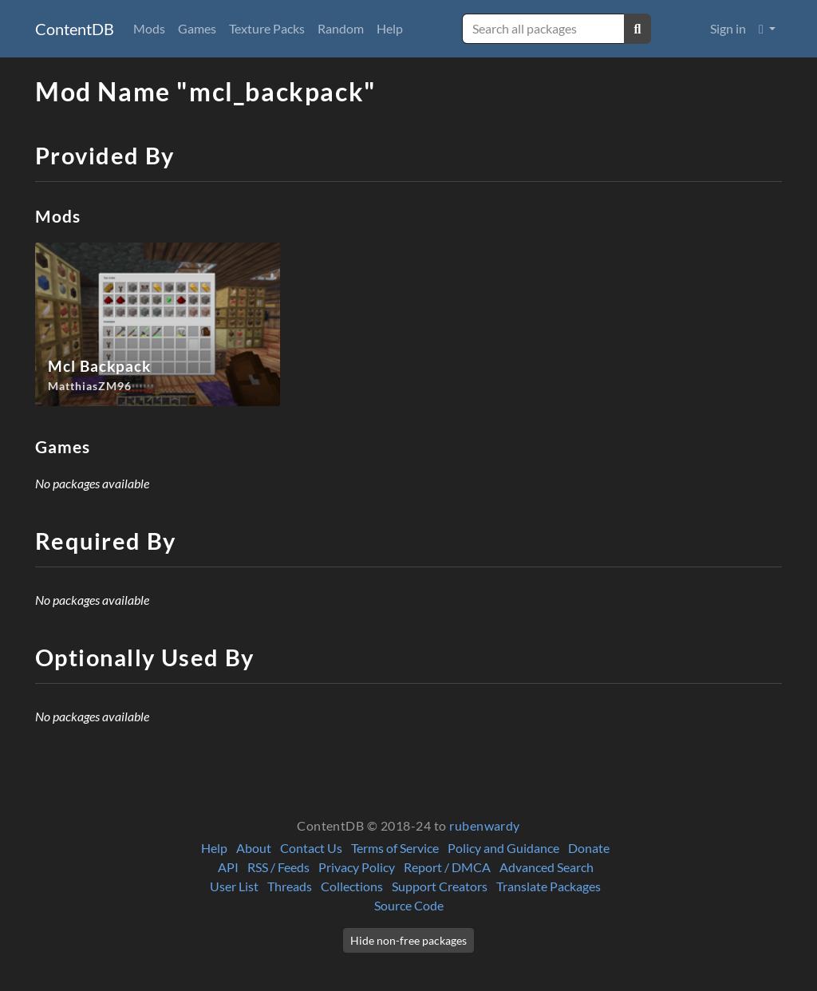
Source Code (409, 905)
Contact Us (311, 847)
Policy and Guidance (503, 847)
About (253, 847)
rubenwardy (484, 825)
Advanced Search (546, 867)
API (228, 867)
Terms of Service (395, 847)
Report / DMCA (447, 867)
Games (197, 28)
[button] (767, 29)
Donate (589, 847)
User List (234, 886)
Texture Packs (267, 28)
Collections (352, 886)
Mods (149, 28)
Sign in (728, 28)
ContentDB (74, 28)
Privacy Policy (356, 867)
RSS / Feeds (278, 867)
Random (341, 28)
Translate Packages (548, 886)
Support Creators (439, 886)
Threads (289, 886)
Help (390, 28)
